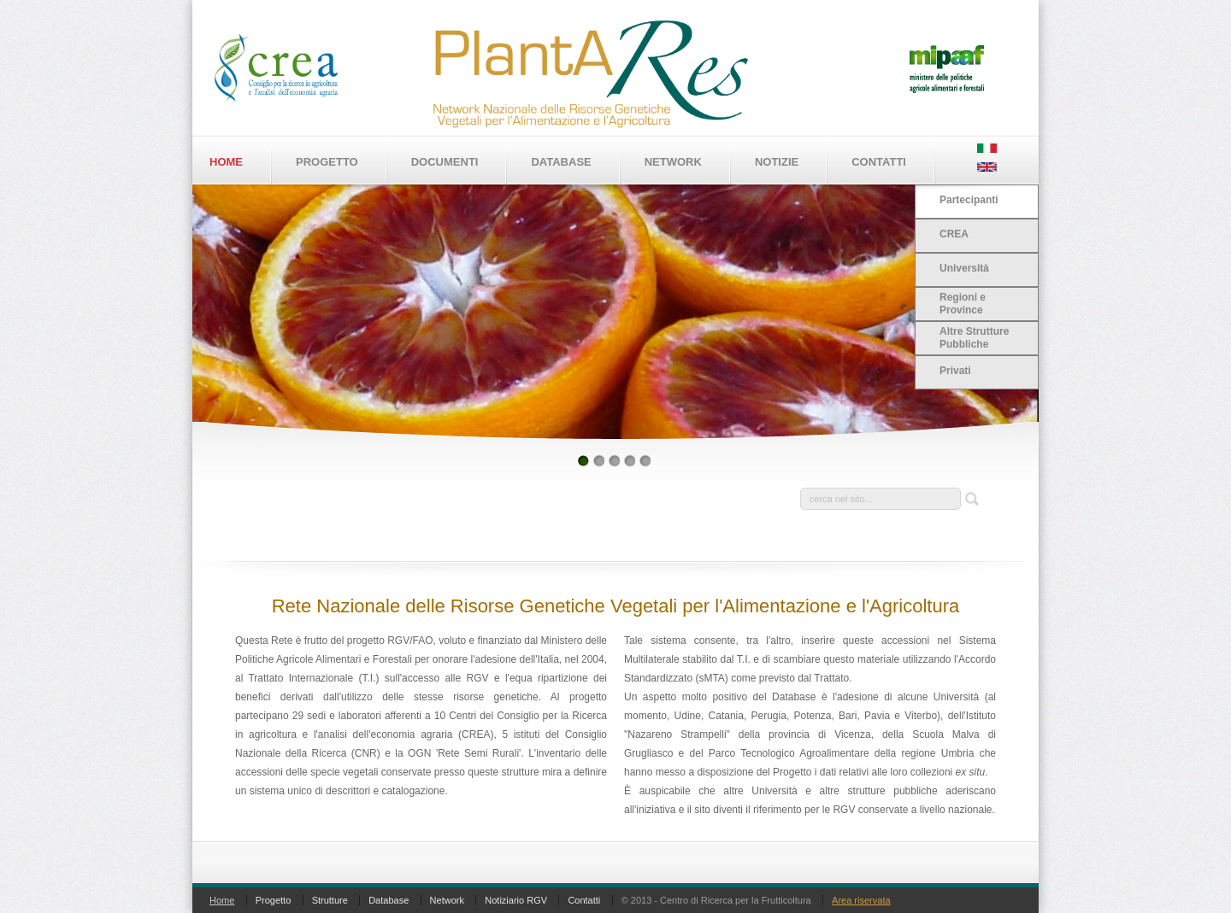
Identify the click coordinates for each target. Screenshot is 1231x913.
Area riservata (861, 900)
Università (964, 268)
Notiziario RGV (516, 900)
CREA (954, 234)
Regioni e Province (962, 303)
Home (226, 161)
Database (561, 161)
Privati (955, 371)
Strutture (330, 900)
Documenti (445, 161)
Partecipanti (968, 200)
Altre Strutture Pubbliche (974, 337)
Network (673, 161)
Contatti (878, 161)
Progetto (327, 161)
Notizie (776, 161)
